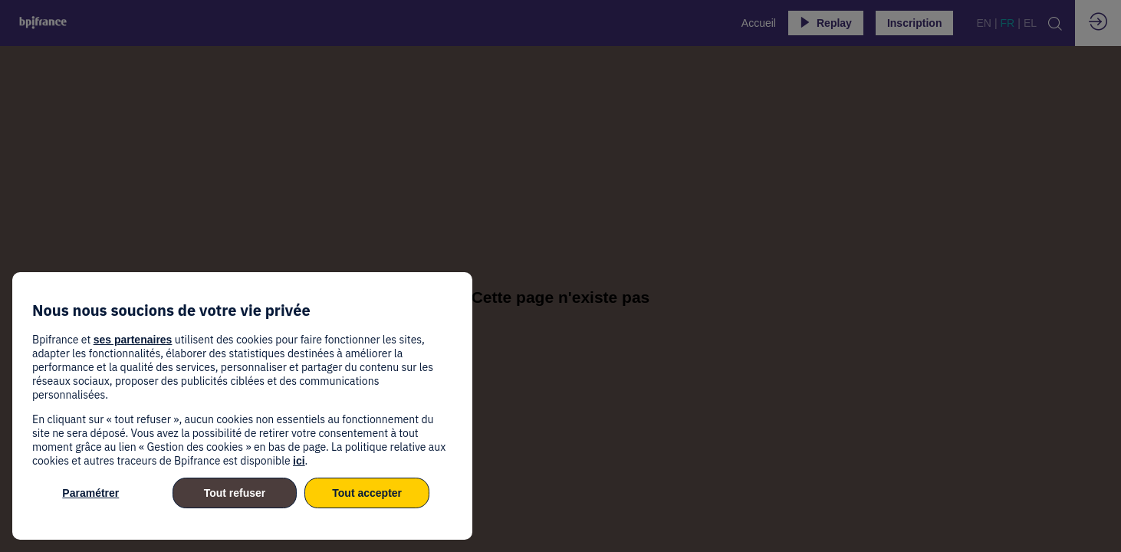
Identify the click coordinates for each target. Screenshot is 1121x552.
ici (299, 461)
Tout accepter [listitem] (367, 493)
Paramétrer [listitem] (90, 493)
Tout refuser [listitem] (235, 493)
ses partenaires (133, 340)
